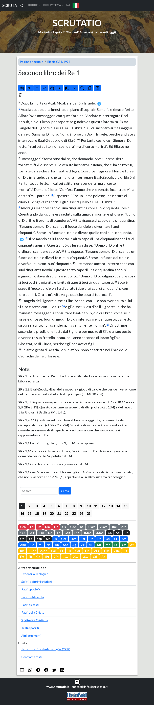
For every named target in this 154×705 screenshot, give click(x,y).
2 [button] (29, 506)
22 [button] (66, 513)
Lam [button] (73, 539)
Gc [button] (38, 557)
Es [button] (31, 527)
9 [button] (81, 506)
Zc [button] (82, 545)
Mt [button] (99, 545)
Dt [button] (56, 527)
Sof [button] (65, 545)
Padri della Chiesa (32, 612)
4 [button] (44, 506)
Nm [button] (47, 527)
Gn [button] (32, 545)
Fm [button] (22, 557)
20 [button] (52, 513)
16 (63, 306)
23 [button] (74, 513)
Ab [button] (57, 545)
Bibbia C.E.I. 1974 (58, 62)
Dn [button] (99, 539)
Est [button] (76, 533)
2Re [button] (123, 527)
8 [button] (74, 506)
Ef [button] (61, 551)
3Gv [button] (86, 557)
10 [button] (89, 506)
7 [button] (66, 506)
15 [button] (125, 506)
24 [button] (81, 513)
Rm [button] (22, 551)
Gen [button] (23, 527)
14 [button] (118, 506)
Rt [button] (81, 527)
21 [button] (59, 513)
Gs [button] (64, 527)
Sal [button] (118, 533)
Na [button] (48, 545)
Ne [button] (50, 533)
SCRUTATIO (12, 5)
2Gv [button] (75, 557)
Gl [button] (115, 539)
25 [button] (89, 513)
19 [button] (44, 513)
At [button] (132, 545)
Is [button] (55, 539)
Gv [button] (124, 545)
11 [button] (96, 506)
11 (27, 238)
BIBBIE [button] (33, 5)
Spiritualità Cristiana (34, 620)
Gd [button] (95, 557)
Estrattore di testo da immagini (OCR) (45, 649)
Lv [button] (39, 527)
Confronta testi (31, 657)
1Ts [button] (87, 551)
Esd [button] (41, 533)
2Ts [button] (96, 551)
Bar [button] (83, 539)
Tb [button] (58, 533)
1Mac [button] (87, 533)
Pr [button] (126, 533)
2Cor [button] (43, 551)
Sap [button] (39, 539)
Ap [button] (103, 557)
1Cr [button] (22, 533)
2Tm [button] (117, 551)
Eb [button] (30, 557)
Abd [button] (23, 545)
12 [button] (103, 506)
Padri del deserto (32, 597)
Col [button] (77, 551)
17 (107, 324)
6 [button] (59, 506)
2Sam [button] (103, 527)
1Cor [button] (32, 551)
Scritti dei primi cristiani (36, 581)
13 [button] (111, 506)
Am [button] (124, 539)
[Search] (39, 490)
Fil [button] (69, 551)
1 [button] (22, 506)
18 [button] (37, 513)
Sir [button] (48, 539)
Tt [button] (125, 551)
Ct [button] (30, 539)
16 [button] (22, 513)
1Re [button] (114, 527)
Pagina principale (31, 62)
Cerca (65, 491)
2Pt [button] (56, 557)
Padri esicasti (30, 605)
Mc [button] (108, 545)
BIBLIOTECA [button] (52, 5)
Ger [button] (63, 539)
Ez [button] (91, 539)
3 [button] (37, 506)
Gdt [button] (67, 533)
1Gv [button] (66, 557)
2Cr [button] (32, 533)
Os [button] (108, 539)
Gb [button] (110, 533)
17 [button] (29, 513)
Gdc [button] (73, 527)
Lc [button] (115, 545)
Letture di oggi (104, 32)
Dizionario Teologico (34, 574)
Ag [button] (74, 545)
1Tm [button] (106, 551)
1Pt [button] (46, 557)
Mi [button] (40, 545)
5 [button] (51, 506)
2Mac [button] (99, 533)
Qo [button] (22, 539)
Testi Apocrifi (30, 628)
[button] (77, 5)
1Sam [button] (91, 527)
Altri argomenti (31, 635)
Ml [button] (91, 545)
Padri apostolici (31, 589)
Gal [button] (53, 551)
